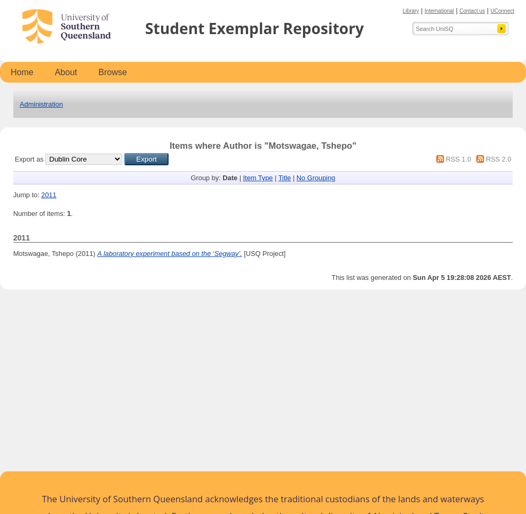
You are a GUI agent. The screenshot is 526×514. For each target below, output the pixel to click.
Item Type (258, 178)
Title (284, 178)
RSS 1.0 (458, 159)
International (439, 11)
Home (22, 72)
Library (411, 11)
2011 (48, 195)
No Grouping (316, 178)
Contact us (472, 11)
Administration (41, 104)
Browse (113, 72)
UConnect (502, 11)
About (66, 72)
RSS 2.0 (499, 159)
